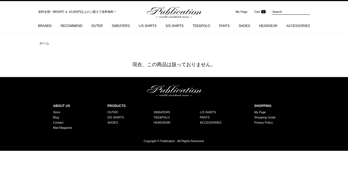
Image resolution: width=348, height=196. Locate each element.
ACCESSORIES (298, 26)
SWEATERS (121, 26)
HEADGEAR (268, 26)
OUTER (97, 26)
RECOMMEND (71, 26)
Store (56, 112)
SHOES (244, 26)
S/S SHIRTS (175, 26)
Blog (56, 117)
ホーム (44, 43)
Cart (257, 11)
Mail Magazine (62, 127)
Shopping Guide (265, 117)
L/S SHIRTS (147, 26)
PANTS (224, 26)
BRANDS (45, 26)
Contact (58, 122)
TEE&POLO (201, 26)
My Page (241, 11)
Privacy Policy (263, 122)
